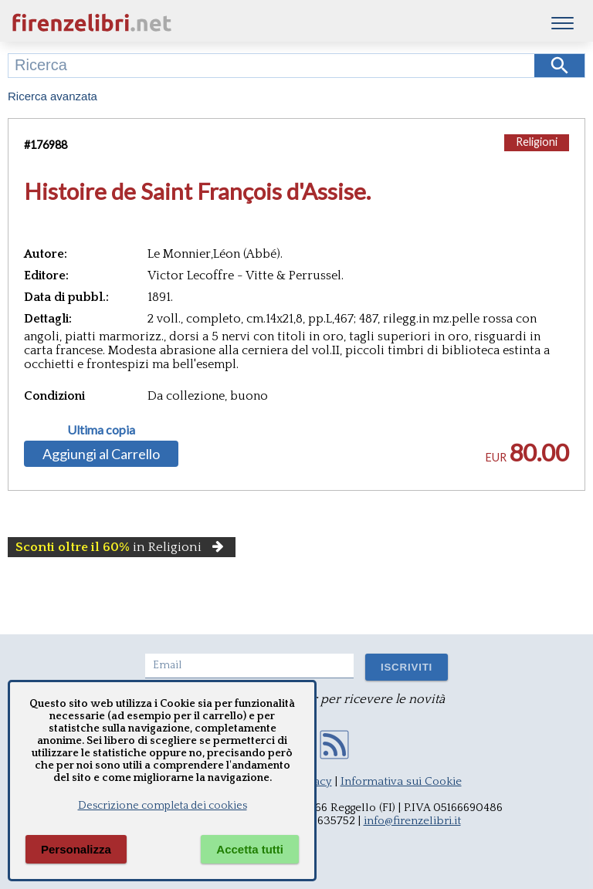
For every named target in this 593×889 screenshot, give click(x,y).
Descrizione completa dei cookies (162, 805)
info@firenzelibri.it (412, 820)
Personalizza (76, 849)
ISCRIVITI (406, 667)
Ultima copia (101, 430)
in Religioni (121, 547)
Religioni (536, 141)
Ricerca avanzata (52, 96)
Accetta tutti (249, 849)
